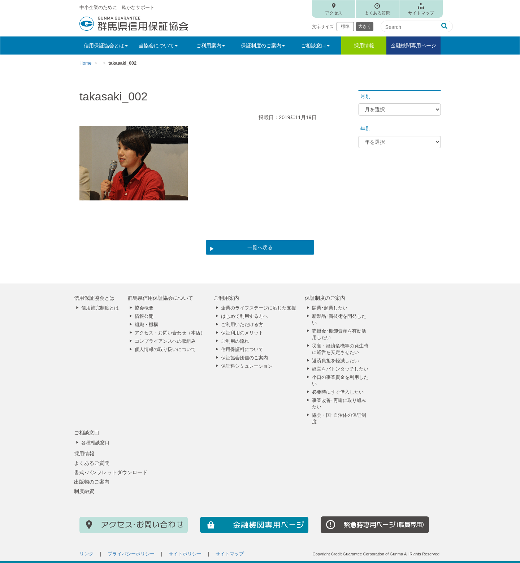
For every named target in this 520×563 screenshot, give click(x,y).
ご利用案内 (226, 298)
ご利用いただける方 (242, 324)
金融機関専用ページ (413, 45)
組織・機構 (146, 324)
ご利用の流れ (235, 341)
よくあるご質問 (91, 463)
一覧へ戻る (260, 247)
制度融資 (84, 491)
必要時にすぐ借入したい (338, 392)
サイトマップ (421, 13)
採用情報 (364, 45)
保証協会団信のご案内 (244, 357)
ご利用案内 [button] (210, 45)
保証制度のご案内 (325, 298)
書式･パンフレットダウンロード (110, 472)
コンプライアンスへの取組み (165, 341)
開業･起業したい (329, 308)
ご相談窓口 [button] (315, 45)
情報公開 (144, 316)
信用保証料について (242, 349)
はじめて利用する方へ (244, 316)
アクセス (333, 13)
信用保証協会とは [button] (106, 45)
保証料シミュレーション (247, 366)
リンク (86, 553)
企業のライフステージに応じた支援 (258, 308)
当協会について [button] (158, 45)
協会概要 (144, 308)
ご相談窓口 (86, 433)
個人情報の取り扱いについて (165, 349)
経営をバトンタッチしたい (340, 369)
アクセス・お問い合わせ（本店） (170, 332)
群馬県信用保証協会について (160, 298)
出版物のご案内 (91, 482)
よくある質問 (377, 13)
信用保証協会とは (94, 298)
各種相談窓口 (95, 442)
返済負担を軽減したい (335, 360)
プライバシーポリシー (131, 553)
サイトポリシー (185, 553)
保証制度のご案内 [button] (263, 45)
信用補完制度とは (100, 308)
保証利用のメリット (242, 332)
